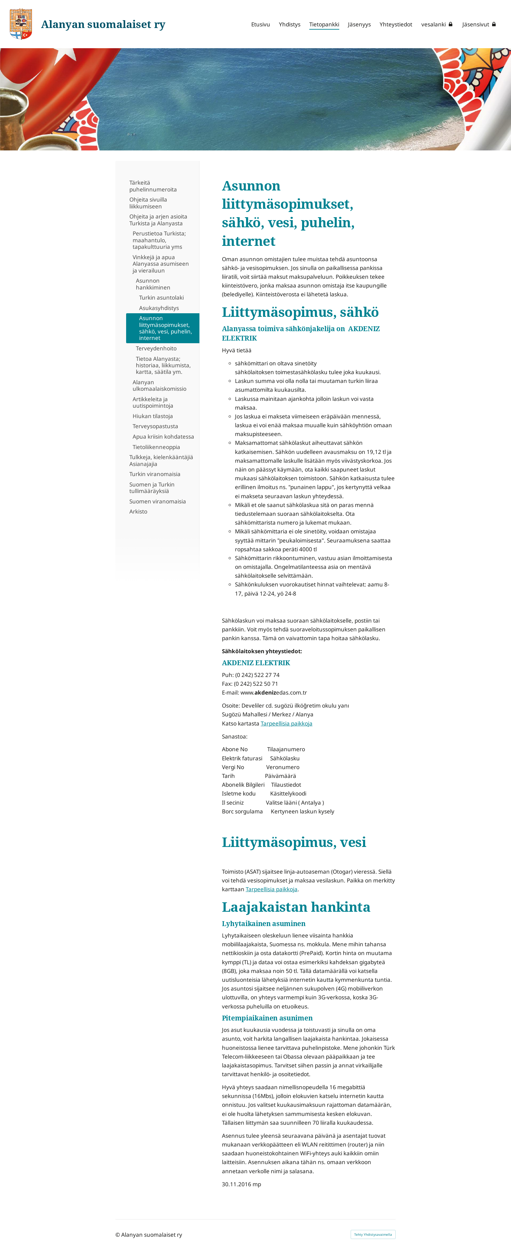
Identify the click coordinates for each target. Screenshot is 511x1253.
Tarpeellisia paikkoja (287, 723)
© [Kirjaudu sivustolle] (118, 1234)
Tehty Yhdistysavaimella (373, 1234)
